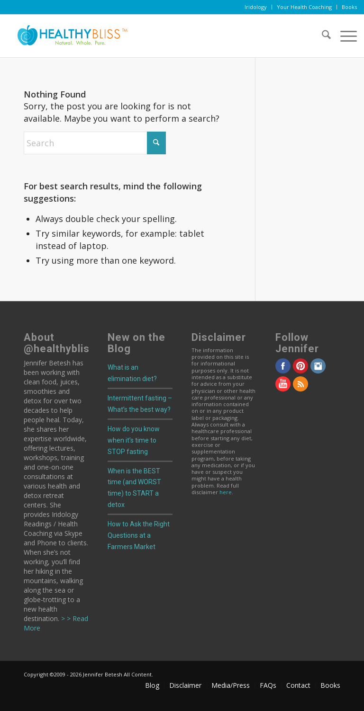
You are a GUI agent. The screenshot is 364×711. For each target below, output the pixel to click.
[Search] (321, 36)
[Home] (68, 36)
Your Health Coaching (304, 6)
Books (349, 6)
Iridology (256, 6)
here (225, 492)
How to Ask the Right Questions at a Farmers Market (139, 535)
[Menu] (344, 36)
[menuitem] (256, 7)
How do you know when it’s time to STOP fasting (134, 440)
